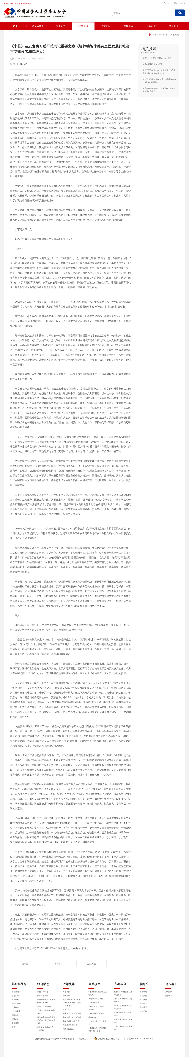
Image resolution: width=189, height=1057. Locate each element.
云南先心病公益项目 (96, 1013)
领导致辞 (15, 996)
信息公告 (143, 1011)
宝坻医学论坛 (93, 1003)
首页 (15, 26)
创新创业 (151, 26)
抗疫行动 (92, 1017)
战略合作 (169, 992)
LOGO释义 (16, 1011)
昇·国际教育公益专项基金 (122, 1014)
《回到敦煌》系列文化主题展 (97, 1008)
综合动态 (60, 26)
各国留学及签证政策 (71, 1021)
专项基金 (128, 26)
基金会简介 (38, 26)
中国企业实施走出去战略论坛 (97, 993)
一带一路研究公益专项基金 (123, 1027)
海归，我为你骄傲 (44, 1006)
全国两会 (66, 996)
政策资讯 (83, 26)
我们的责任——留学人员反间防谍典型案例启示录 (46, 1020)
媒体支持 (169, 996)
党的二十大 (67, 1009)
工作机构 (15, 1023)
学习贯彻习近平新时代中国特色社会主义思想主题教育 (72, 1002)
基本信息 (143, 992)
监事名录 (15, 1019)
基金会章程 (16, 1003)
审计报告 (143, 999)
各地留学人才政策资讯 (72, 1017)
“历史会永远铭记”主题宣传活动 (46, 1011)
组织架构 (15, 999)
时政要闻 (174, 34)
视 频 (14, 1027)
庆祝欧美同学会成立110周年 (45, 1028)
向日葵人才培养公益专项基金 (123, 1000)
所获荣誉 (143, 1007)
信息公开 (173, 26)
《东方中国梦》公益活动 (97, 1022)
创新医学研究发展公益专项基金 (123, 993)
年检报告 (143, 996)
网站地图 (82, 1039)
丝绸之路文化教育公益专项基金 (123, 1007)
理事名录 (15, 1015)
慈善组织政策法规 (70, 1025)
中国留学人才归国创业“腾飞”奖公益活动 (97, 1029)
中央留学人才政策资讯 (72, 1013)
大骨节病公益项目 (95, 999)
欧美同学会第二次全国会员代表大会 (46, 1001)
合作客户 (171, 984)
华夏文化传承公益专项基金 (123, 1021)
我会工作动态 (42, 992)
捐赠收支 (143, 1003)
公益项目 (106, 26)
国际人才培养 (42, 996)
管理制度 (15, 1007)
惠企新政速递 (68, 1029)
